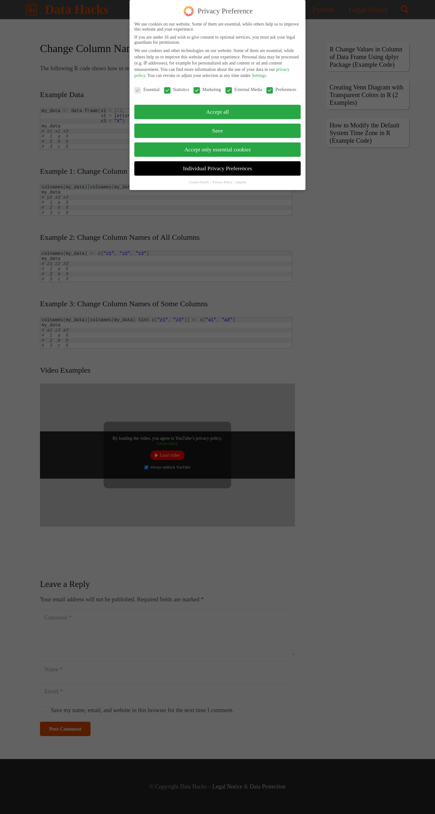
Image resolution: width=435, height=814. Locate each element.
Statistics (176, 87)
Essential (147, 87)
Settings (259, 73)
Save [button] (217, 128)
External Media (243, 87)
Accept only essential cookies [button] (217, 147)
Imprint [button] (241, 179)
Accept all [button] (217, 109)
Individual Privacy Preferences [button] (217, 166)
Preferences (281, 87)
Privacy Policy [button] (223, 179)
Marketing (207, 87)
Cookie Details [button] (199, 179)
